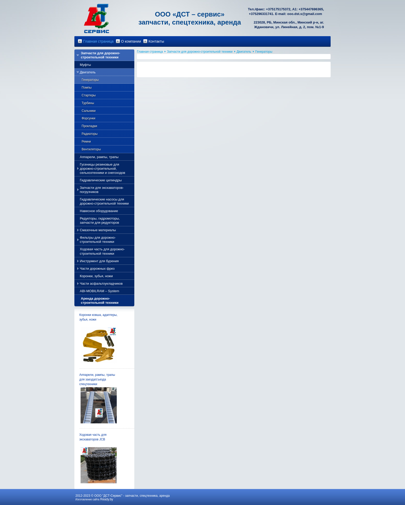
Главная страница (98, 41)
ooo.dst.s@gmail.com (304, 14)
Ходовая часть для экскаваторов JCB (92, 437)
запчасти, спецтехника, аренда (147, 496)
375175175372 (279, 9)
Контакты (156, 41)
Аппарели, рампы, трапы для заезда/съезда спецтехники (97, 379)
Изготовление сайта (87, 499)
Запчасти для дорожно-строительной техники (199, 51)
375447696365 (312, 9)
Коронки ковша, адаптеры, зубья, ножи (98, 317)
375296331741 (262, 14)
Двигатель (244, 51)
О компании (131, 41)
